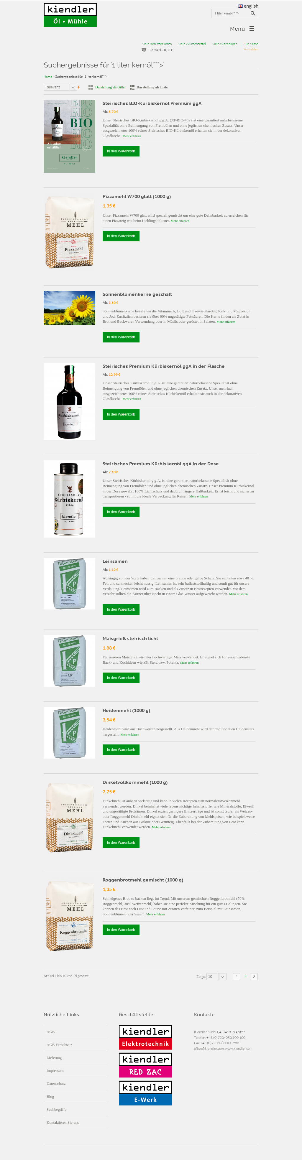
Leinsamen (115, 561)
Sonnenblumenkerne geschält (137, 294)
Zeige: (201, 976)
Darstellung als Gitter (110, 87)
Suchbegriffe (56, 1109)
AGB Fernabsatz (59, 1044)
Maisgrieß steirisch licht (130, 638)
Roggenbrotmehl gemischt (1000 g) (143, 880)
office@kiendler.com (209, 1048)
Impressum (55, 1070)
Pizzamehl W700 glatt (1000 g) (137, 196)
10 (210, 977)
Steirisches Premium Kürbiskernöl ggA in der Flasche (164, 366)
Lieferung (54, 1057)
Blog (50, 1096)
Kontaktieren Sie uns (63, 1122)
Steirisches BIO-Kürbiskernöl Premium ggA (152, 103)
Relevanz (52, 87)
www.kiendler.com (238, 1048)
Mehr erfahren (131, 136)
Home (48, 77)
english (248, 6)
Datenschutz (56, 1083)
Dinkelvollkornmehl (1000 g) (135, 782)
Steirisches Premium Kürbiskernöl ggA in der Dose (161, 464)
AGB (51, 1031)
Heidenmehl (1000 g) (126, 710)
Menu (237, 28)
